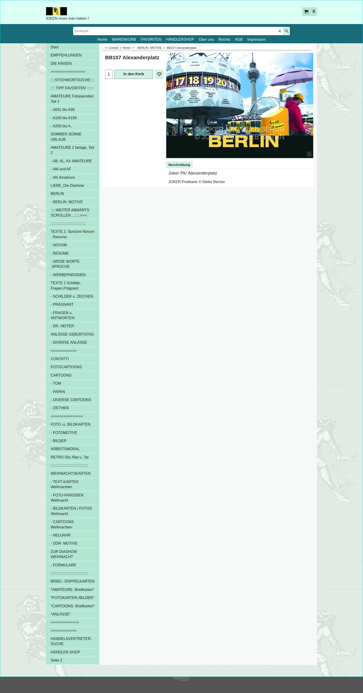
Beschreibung (179, 165)
